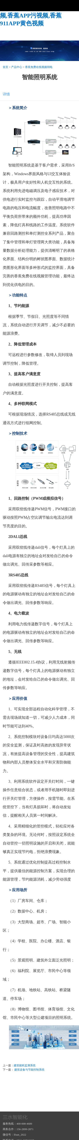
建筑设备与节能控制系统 (29, 1069)
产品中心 (16, 67)
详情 (6, 94)
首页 (5, 67)
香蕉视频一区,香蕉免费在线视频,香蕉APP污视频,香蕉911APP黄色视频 (39, 16)
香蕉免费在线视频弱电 (38, 67)
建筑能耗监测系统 (25, 1065)
